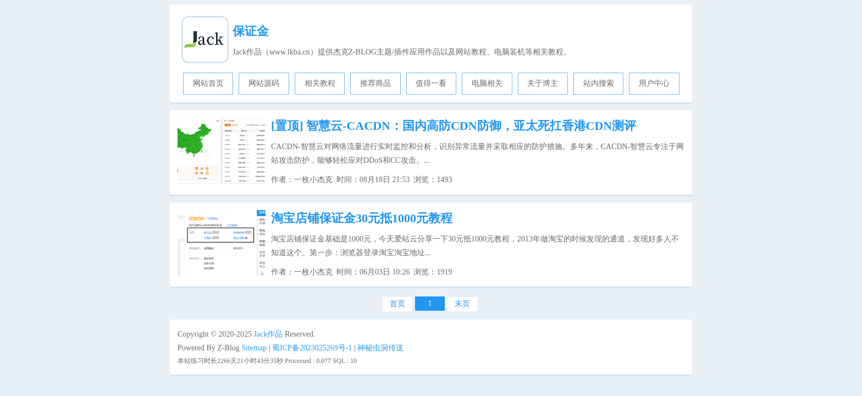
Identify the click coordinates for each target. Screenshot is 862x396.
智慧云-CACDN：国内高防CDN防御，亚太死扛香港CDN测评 (453, 126)
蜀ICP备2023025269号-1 (312, 348)
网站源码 (263, 83)
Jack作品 (268, 334)
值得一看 (431, 83)
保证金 (251, 31)
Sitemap (254, 348)
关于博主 (542, 83)
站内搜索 (598, 83)
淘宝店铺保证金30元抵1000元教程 (361, 218)
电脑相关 (487, 83)
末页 (462, 304)
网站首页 (208, 83)
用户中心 (654, 83)
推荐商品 (375, 83)
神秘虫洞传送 (380, 348)
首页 (397, 304)
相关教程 (320, 83)
